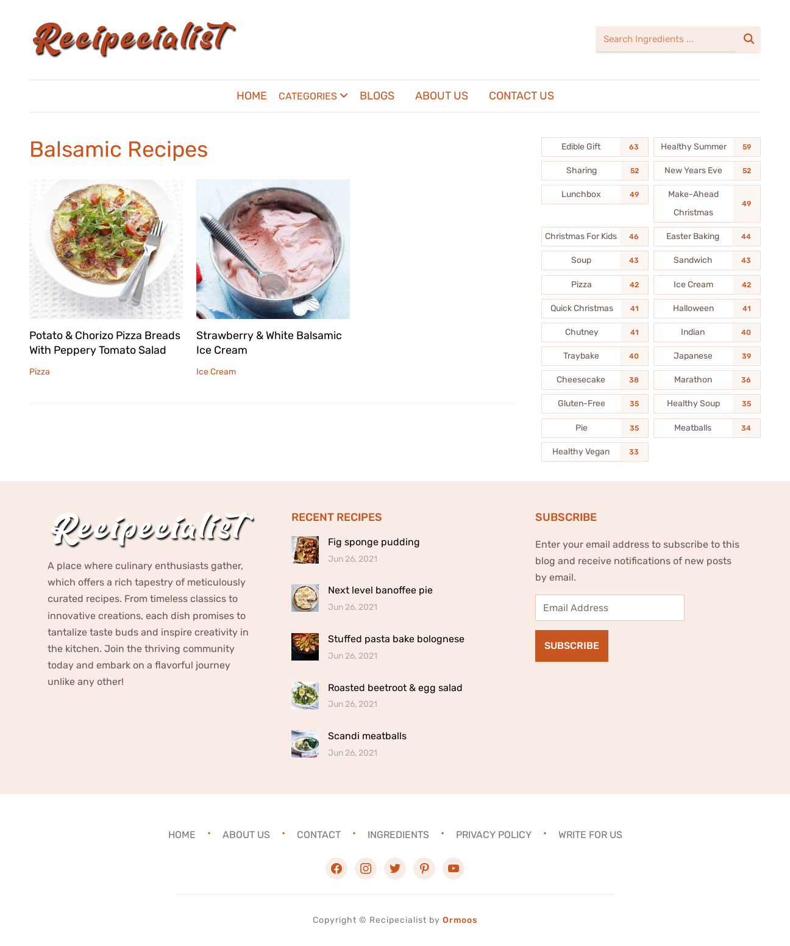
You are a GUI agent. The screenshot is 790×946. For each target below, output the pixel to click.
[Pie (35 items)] (595, 428)
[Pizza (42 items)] (595, 285)
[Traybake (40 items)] (595, 356)
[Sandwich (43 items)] (707, 260)
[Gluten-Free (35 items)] (595, 404)
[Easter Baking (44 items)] (707, 236)
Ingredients (398, 834)
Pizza (39, 370)
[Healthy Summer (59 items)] (707, 147)
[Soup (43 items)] (595, 260)
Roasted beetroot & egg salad (395, 687)
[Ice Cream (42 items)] (707, 285)
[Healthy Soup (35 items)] (707, 404)
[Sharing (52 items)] (595, 171)
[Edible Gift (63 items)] (595, 147)
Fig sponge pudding (374, 542)
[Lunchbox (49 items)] (595, 194)
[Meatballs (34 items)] (707, 428)
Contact (319, 834)
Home (252, 95)
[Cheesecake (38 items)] (595, 380)
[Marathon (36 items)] (707, 380)
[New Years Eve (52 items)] (707, 171)
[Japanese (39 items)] (707, 356)
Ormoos (460, 920)
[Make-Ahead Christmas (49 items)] (707, 204)
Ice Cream (216, 370)
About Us (441, 95)
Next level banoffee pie (380, 590)
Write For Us (590, 834)
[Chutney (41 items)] (595, 332)
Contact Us (521, 95)
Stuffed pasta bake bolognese (396, 639)
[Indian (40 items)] (707, 332)
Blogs (377, 95)
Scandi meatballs (367, 736)
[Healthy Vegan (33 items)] (595, 452)
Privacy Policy (494, 834)
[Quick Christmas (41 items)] (595, 308)
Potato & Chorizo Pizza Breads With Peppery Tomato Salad (105, 342)
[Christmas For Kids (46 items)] (595, 236)
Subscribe (571, 645)
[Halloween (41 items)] (707, 308)
